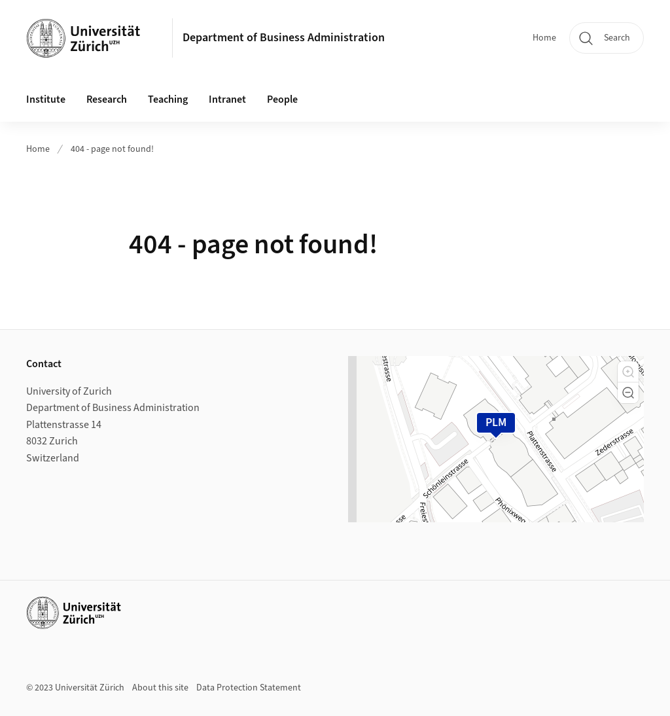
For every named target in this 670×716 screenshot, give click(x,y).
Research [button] (106, 99)
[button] (628, 371)
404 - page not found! (112, 149)
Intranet (227, 99)
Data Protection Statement (248, 687)
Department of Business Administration (284, 37)
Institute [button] (45, 99)
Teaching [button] (168, 99)
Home (544, 38)
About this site (160, 687)
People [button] (282, 99)
